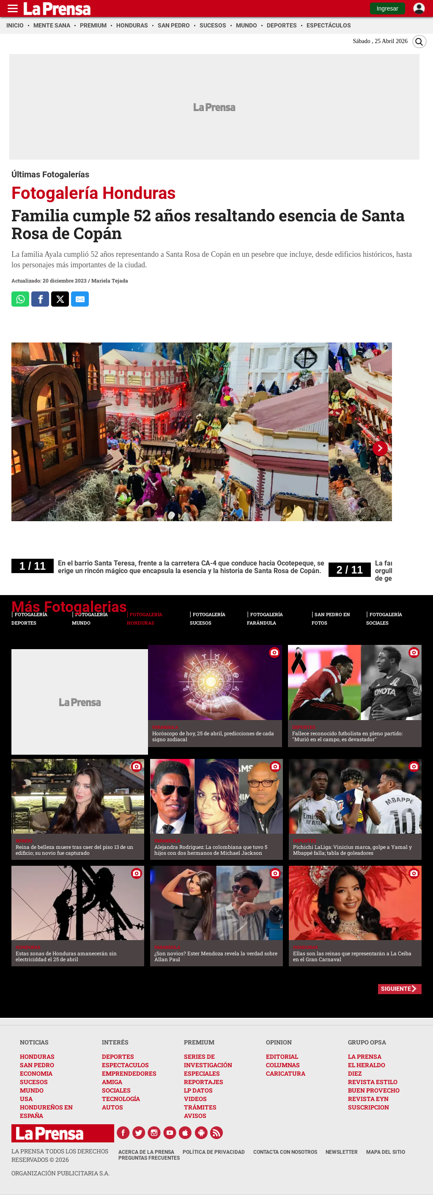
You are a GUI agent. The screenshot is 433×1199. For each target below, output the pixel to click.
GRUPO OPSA (367, 1042)
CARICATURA (285, 1073)
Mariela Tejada (109, 280)
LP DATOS (198, 1090)
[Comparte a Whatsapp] (20, 299)
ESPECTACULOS (125, 1065)
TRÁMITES (200, 1107)
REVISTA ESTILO (372, 1082)
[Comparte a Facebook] (40, 299)
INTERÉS (115, 1042)
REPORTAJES (203, 1082)
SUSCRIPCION (368, 1107)
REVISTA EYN (368, 1099)
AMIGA (112, 1082)
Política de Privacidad (214, 1152)
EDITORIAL (282, 1056)
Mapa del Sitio (385, 1152)
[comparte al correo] (80, 299)
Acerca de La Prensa (146, 1152)
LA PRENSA (364, 1056)
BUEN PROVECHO (374, 1090)
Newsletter (342, 1152)
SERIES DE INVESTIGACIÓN (208, 1060)
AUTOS (112, 1107)
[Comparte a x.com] (60, 299)
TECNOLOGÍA (121, 1099)
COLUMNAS (283, 1065)
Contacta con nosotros (285, 1152)
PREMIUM (199, 1042)
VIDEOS (195, 1099)
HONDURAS (37, 1056)
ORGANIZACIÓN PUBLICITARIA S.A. (60, 1173)
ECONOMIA (36, 1073)
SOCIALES (116, 1090)
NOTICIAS (34, 1042)
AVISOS (195, 1116)
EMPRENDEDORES (129, 1073)
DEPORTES (118, 1056)
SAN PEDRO (37, 1065)
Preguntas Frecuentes (149, 1158)
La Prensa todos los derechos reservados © (59, 1155)
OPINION (279, 1042)
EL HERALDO (366, 1065)
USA (26, 1099)
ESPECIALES (202, 1073)
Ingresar (387, 8)
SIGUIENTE (396, 988)
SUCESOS (34, 1082)
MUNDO (32, 1090)
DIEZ (355, 1073)
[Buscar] (419, 41)
